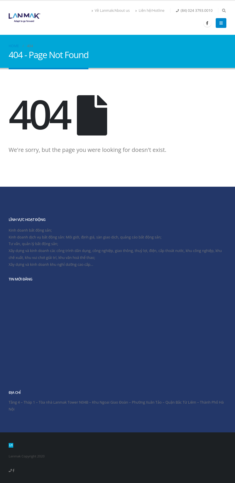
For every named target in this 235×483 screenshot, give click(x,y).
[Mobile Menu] (221, 23)
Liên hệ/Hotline (149, 10)
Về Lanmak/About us (111, 10)
